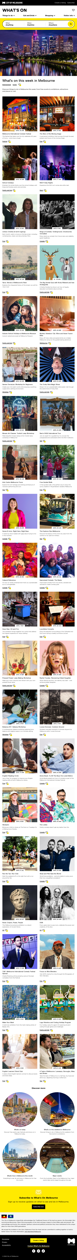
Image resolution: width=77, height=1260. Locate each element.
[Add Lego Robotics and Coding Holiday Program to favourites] (51, 1030)
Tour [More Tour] (3, 490)
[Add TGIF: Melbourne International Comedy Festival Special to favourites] (7, 981)
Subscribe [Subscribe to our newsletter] (71, 3)
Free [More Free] (41, 141)
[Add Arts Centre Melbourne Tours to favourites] (7, 490)
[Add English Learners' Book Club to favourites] (7, 1081)
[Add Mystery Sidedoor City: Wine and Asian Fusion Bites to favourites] (49, 343)
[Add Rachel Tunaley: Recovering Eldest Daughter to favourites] (47, 686)
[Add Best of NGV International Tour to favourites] (44, 441)
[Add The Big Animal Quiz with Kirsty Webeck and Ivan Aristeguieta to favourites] (51, 292)
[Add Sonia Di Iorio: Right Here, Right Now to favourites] (9, 539)
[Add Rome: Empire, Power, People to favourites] (6, 930)
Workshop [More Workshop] (5, 392)
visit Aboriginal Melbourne (33, 1231)
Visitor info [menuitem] (69, 15)
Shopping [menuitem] (50, 15)
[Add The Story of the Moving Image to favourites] (44, 142)
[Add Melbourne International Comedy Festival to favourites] (9, 142)
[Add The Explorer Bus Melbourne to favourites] (44, 539)
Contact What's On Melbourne (38, 1246)
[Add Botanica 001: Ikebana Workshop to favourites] (10, 735)
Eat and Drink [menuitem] (29, 15)
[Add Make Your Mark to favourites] (7, 1030)
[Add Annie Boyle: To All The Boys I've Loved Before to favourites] (47, 784)
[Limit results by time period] (35, 24)
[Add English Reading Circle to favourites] (7, 784)
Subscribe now (38, 1206)
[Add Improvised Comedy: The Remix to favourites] (47, 588)
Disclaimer (5, 1239)
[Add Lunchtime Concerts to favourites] (44, 637)
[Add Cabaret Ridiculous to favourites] (9, 588)
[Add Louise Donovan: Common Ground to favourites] (44, 735)
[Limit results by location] (56, 24)
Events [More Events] (15, 84)
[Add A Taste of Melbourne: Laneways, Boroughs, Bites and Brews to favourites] (44, 1081)
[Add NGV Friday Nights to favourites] (45, 191)
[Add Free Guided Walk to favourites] (44, 490)
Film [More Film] (41, 981)
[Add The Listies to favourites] (47, 833)
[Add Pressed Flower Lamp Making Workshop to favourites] (14, 686)
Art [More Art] (3, 930)
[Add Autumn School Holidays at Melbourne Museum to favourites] (14, 343)
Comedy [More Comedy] (42, 241)
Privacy (4, 1242)
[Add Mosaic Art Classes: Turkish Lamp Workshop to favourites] (14, 441)
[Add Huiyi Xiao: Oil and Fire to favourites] (7, 637)
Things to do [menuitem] (8, 15)
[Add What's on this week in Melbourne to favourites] (19, 85)
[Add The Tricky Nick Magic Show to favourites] (51, 392)
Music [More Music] (41, 190)
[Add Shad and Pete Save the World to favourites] (47, 882)
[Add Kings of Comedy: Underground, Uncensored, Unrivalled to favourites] (47, 242)
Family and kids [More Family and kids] (7, 190)
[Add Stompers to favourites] (7, 833)
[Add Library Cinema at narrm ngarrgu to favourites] (7, 242)
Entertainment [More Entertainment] (6, 84)
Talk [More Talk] (41, 441)
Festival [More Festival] (4, 141)
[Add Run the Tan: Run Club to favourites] (7, 882)
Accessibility (6, 1245)
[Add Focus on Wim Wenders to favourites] (44, 981)
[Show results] (71, 24)
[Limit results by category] (13, 24)
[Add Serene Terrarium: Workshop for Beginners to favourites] (10, 392)
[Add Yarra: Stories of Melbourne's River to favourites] (7, 292)
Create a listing (60, 3)
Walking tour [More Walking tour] (44, 343)
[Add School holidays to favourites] (14, 191)
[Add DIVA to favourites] (43, 930)
